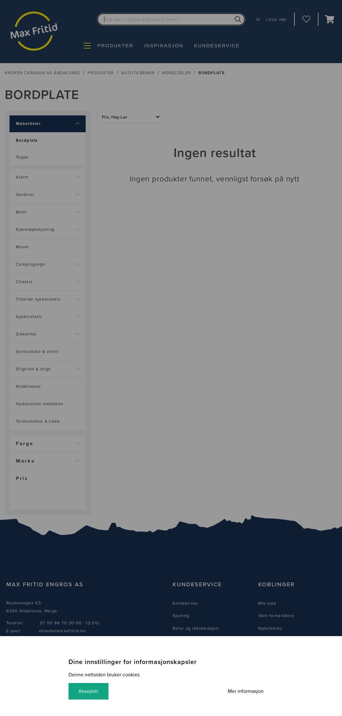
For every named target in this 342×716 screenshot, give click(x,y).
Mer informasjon (245, 691)
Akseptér (89, 691)
